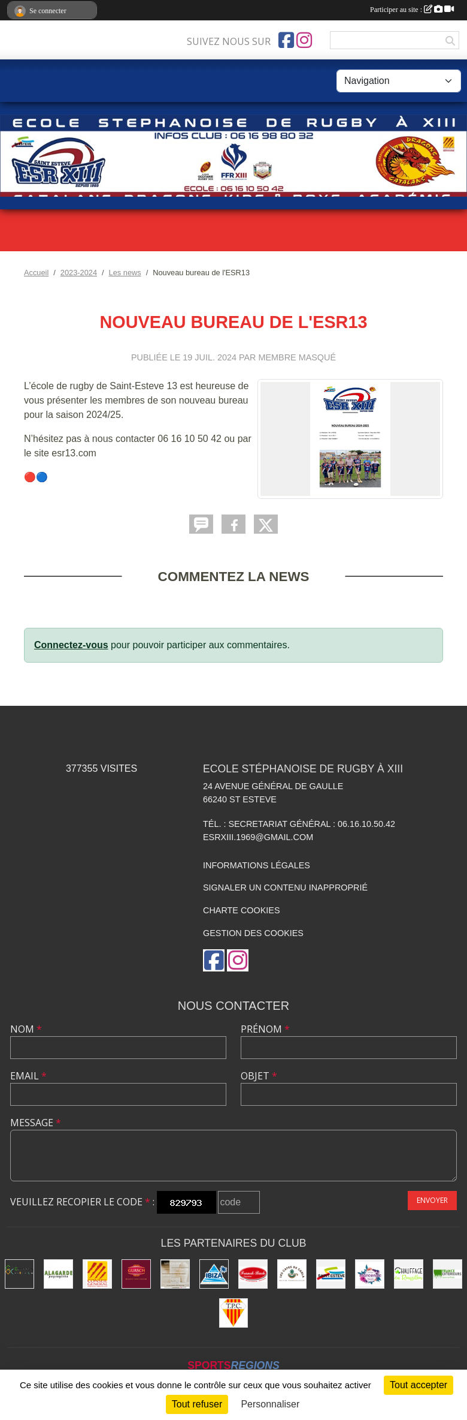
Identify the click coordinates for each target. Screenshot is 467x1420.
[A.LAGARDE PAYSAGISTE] (58, 1274)
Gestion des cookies (253, 933)
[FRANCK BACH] (253, 1274)
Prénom (265, 1029)
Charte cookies (241, 910)
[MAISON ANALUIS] (175, 1274)
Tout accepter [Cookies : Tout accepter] (418, 1385)
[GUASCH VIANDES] (136, 1274)
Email (28, 1075)
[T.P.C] (233, 1313)
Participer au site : (412, 9)
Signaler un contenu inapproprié (285, 887)
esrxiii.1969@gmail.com (258, 837)
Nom (26, 1029)
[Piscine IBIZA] (214, 1274)
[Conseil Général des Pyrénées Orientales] (97, 1274)
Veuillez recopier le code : (82, 1201)
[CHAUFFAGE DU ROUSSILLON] (408, 1274)
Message (35, 1122)
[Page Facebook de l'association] (286, 40)
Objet (259, 1075)
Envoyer (432, 1200)
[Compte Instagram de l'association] (304, 40)
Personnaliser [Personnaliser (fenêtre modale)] (270, 1404)
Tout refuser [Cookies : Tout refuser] (197, 1404)
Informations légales (256, 865)
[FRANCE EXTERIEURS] (447, 1274)
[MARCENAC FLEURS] (369, 1274)
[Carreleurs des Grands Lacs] (19, 1274)
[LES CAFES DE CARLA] (292, 1274)
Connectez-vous (71, 645)
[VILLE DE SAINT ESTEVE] (330, 1274)
